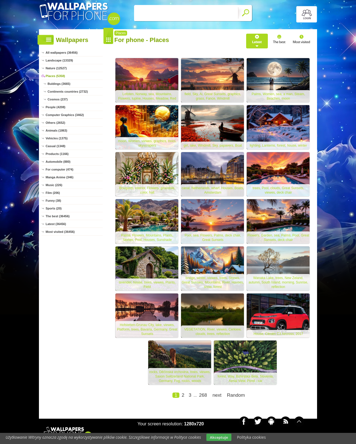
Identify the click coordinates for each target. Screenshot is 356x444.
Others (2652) (55, 122)
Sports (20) (53, 208)
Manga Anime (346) (59, 177)
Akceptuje (219, 437)
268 (203, 396)
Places (121, 33)
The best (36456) (58, 216)
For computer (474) (59, 169)
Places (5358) (55, 76)
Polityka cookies (251, 437)
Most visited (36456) (60, 231)
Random (236, 396)
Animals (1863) (56, 130)
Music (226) (54, 185)
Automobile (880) (58, 161)
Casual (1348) (55, 146)
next (216, 396)
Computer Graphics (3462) (65, 115)
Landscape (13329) (59, 60)
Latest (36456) (56, 224)
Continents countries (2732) (68, 91)
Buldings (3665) (59, 83)
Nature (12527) (56, 68)
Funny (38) (53, 200)
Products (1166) (57, 154)
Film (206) (53, 192)
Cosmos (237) (58, 99)
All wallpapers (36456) (62, 52)
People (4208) (55, 107)
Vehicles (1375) (57, 138)
